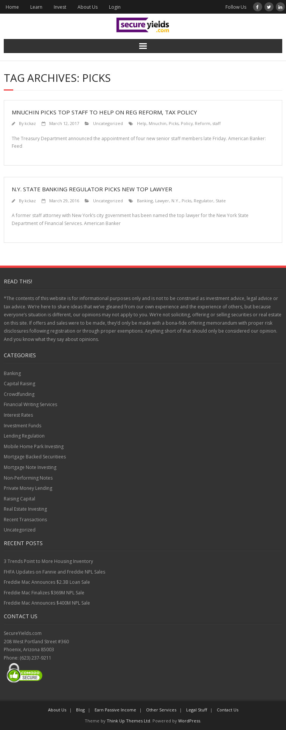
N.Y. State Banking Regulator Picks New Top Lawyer (92, 189)
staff (217, 123)
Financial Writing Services (30, 404)
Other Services (161, 710)
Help (141, 123)
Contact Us (227, 710)
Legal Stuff (196, 710)
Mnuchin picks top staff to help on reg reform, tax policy (104, 112)
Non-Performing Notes (28, 478)
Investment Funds (22, 425)
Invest (60, 7)
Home (12, 7)
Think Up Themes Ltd (128, 721)
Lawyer (162, 200)
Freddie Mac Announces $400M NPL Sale (47, 603)
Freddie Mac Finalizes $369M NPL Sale (44, 592)
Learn (36, 7)
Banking (145, 200)
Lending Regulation (24, 436)
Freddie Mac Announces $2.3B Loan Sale (47, 582)
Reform (202, 123)
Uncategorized (108, 123)
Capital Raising (19, 383)
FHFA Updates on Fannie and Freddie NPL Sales (54, 572)
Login (115, 7)
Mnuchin (157, 123)
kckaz (30, 123)
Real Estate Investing (25, 509)
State (221, 200)
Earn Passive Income (115, 710)
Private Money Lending (28, 488)
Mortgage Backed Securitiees (35, 456)
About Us (88, 7)
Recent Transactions (25, 519)
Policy (187, 123)
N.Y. (175, 200)
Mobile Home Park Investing (34, 446)
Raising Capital (19, 499)
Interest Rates (18, 415)
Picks (174, 123)
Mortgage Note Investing (30, 467)
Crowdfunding (19, 394)
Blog (80, 710)
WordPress (189, 721)
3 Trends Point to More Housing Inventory (48, 561)
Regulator (203, 200)
